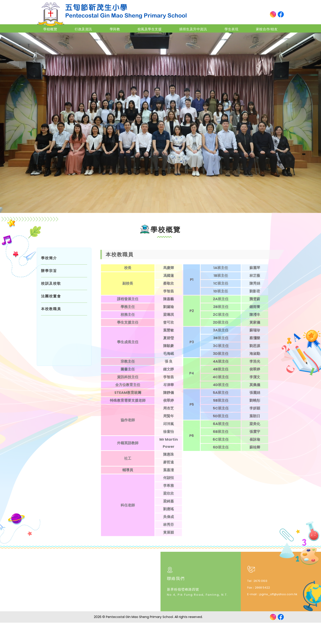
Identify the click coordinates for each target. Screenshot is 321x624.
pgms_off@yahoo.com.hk (278, 595)
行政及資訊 (86, 28)
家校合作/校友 (262, 28)
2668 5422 (262, 589)
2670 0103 (260, 582)
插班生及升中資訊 (191, 28)
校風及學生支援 (148, 28)
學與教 (115, 28)
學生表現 (228, 28)
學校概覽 (55, 28)
